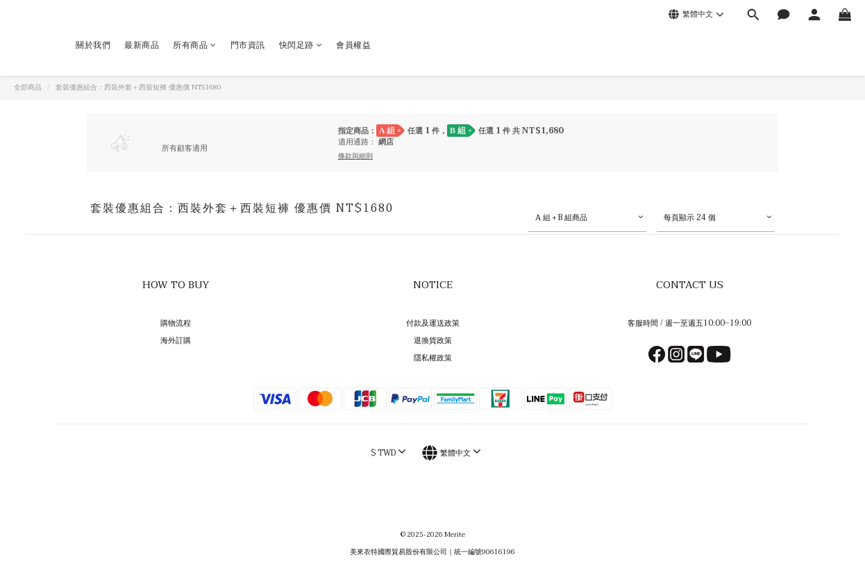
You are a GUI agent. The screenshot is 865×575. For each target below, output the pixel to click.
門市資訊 (247, 45)
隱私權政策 (433, 358)
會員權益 (353, 45)
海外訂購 (175, 340)
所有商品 (195, 45)
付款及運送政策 (433, 323)
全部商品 (28, 87)
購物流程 (175, 323)
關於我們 (93, 45)
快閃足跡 (301, 45)
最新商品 (141, 45)
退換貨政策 (433, 340)
